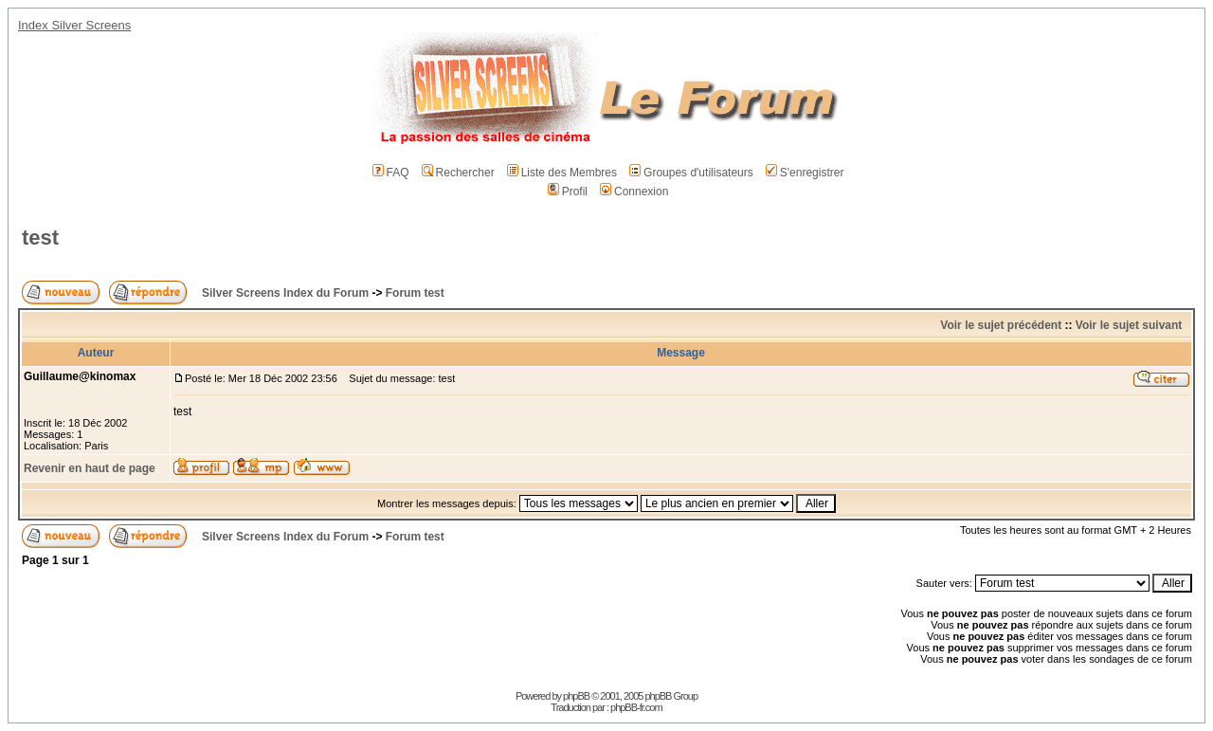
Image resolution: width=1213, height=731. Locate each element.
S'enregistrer (805, 172)
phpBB (576, 696)
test (40, 237)
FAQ (390, 172)
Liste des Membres (562, 172)
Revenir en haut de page (89, 468)
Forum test (415, 293)
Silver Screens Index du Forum (285, 293)
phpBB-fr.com (636, 707)
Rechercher (458, 172)
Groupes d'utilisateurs (691, 172)
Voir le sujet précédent (1000, 325)
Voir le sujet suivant (1129, 325)
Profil (568, 191)
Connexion (634, 191)
